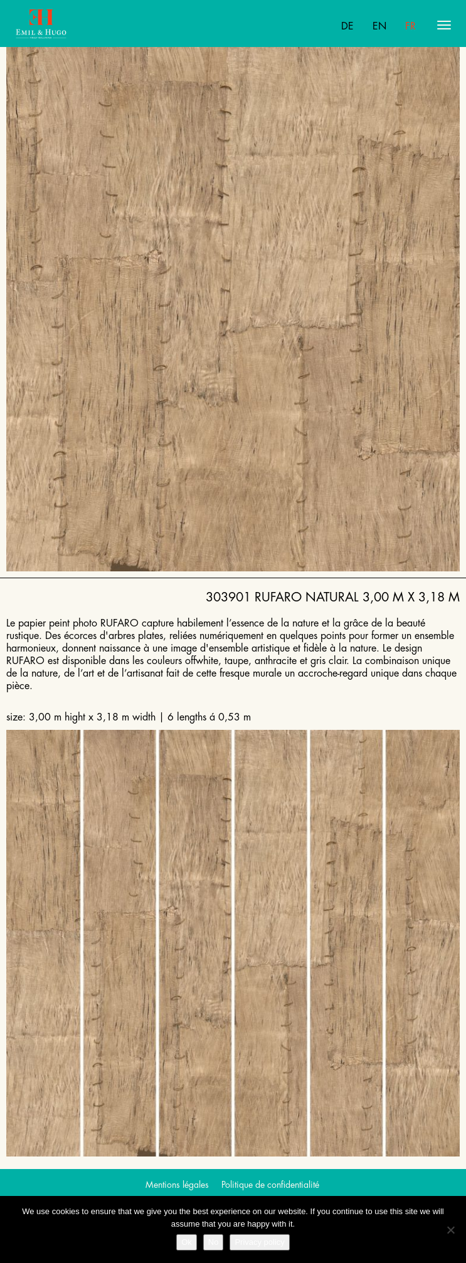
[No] (450, 1230)
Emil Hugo (64, 25)
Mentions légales (177, 1184)
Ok (186, 1242)
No (213, 1242)
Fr (410, 26)
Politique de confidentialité (270, 1184)
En (379, 26)
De (347, 26)
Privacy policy (259, 1242)
